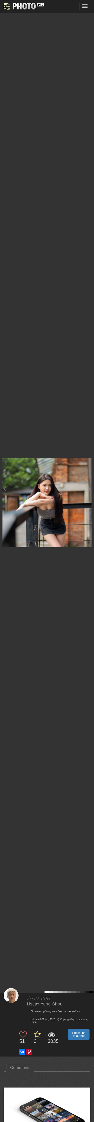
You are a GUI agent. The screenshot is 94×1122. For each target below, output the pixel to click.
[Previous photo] (4, 488)
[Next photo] (89, 488)
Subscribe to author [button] (78, 1034)
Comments (20, 1067)
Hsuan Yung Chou (45, 1004)
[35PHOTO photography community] (23, 6)
